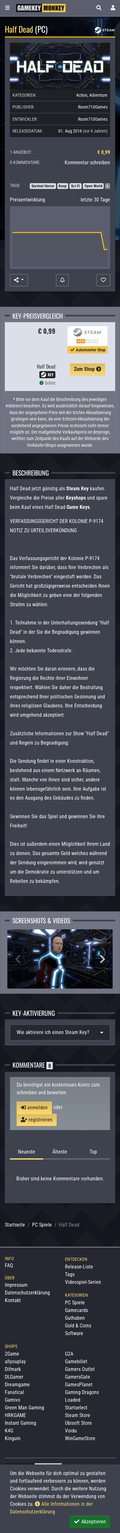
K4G (9, 1431)
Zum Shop (87, 369)
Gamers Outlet (80, 1369)
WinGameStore (80, 1438)
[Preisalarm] (62, 280)
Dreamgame (17, 1385)
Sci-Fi (75, 186)
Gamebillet (76, 1361)
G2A (69, 1354)
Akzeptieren (90, 1522)
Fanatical (14, 1392)
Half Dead (46, 366)
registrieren (36, 1120)
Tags (70, 1274)
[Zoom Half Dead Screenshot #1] (60, 959)
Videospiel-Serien (83, 1282)
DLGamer (14, 1377)
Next (102, 959)
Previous (17, 959)
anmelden (34, 1108)
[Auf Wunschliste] (103, 280)
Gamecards (76, 1310)
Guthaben (75, 1318)
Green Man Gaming (24, 1408)
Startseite (15, 1225)
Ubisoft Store (78, 1423)
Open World (93, 186)
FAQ (9, 1265)
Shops (11, 1346)
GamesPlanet (78, 1385)
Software (74, 1333)
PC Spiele (42, 1225)
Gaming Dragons (82, 1392)
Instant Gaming (20, 1423)
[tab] (60, 1032)
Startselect (76, 1408)
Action (81, 95)
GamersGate (77, 1377)
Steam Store (77, 1415)
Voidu (71, 1431)
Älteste (59, 1152)
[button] (99, 8)
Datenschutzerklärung (27, 1293)
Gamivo (12, 1400)
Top (93, 1152)
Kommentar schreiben (87, 162)
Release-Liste (79, 1267)
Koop (63, 186)
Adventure (98, 95)
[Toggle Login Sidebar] (113, 8)
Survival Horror (42, 186)
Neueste (26, 1152)
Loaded (72, 1400)
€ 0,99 (103, 152)
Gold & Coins (78, 1326)
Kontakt (13, 1300)
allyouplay (15, 1361)
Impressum (16, 1285)
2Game (12, 1354)
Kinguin (12, 1438)
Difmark (13, 1369)
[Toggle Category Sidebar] (7, 8)
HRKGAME (15, 1415)
